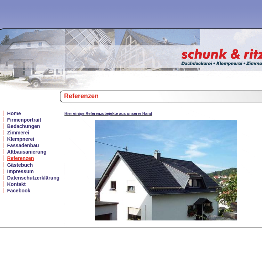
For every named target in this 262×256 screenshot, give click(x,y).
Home (14, 113)
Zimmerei (18, 132)
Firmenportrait (24, 120)
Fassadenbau (23, 145)
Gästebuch (20, 165)
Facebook (18, 190)
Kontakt (16, 184)
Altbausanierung (26, 152)
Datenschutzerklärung (33, 178)
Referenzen (20, 158)
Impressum (20, 171)
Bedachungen (23, 126)
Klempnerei (20, 139)
